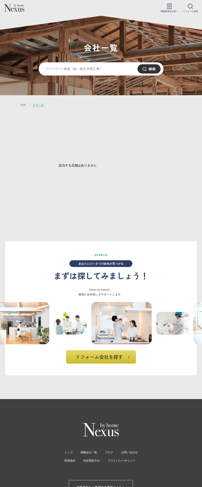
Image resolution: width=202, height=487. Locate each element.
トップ (68, 452)
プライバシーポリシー (121, 460)
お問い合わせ (129, 452)
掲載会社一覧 (88, 452)
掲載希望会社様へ (169, 7)
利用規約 (69, 460)
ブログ (109, 452)
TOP (22, 105)
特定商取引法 (91, 460)
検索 (149, 68)
